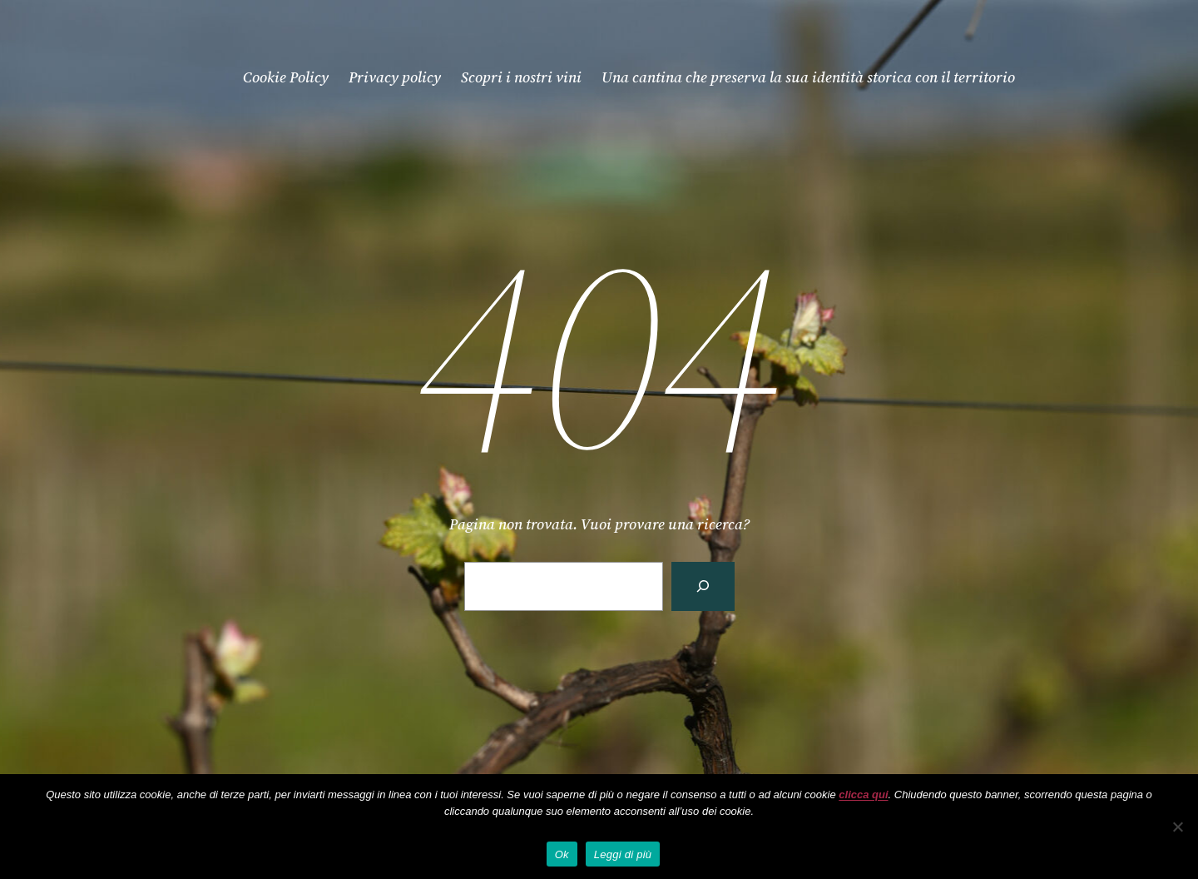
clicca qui (863, 794)
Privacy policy (395, 77)
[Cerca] (703, 586)
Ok (562, 854)
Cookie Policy (286, 77)
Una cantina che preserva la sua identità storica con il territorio (808, 77)
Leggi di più (623, 854)
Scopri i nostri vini (521, 77)
